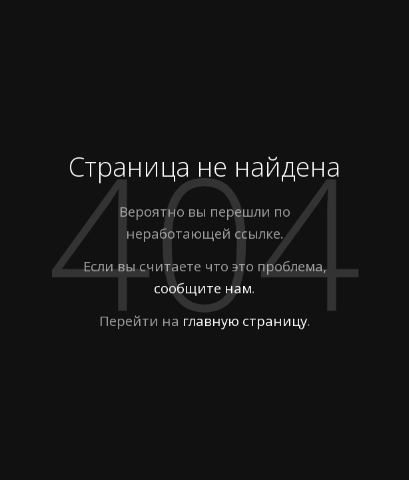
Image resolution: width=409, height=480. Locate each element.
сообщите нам (203, 288)
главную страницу (245, 320)
